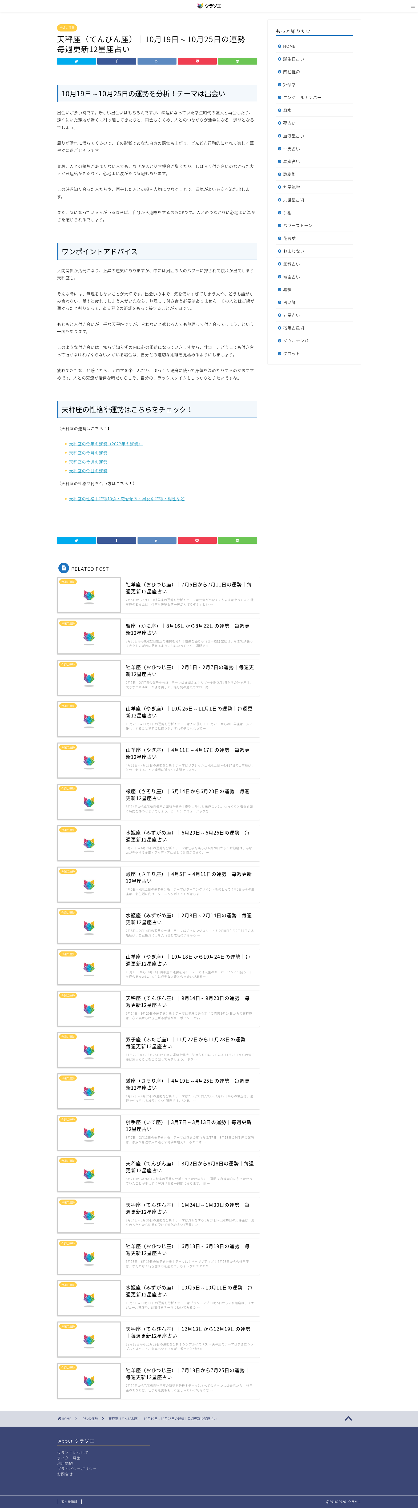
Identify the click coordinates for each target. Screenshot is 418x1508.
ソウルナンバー (298, 341)
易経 (287, 289)
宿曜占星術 (293, 328)
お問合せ (65, 1474)
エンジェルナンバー (302, 97)
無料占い (291, 264)
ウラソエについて (73, 1452)
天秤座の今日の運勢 (88, 470)
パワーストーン (297, 225)
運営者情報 (69, 1501)
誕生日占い (293, 59)
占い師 (289, 302)
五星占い (291, 315)
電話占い (291, 276)
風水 (287, 110)
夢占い (289, 123)
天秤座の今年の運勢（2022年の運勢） (106, 444)
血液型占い (293, 136)
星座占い (291, 161)
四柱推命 (291, 72)
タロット (291, 353)
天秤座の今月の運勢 (88, 453)
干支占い (291, 148)
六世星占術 (293, 200)
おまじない (293, 251)
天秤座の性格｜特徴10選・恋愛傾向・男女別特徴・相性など (127, 498)
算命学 (289, 84)
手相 (287, 212)
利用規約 (65, 1463)
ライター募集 (69, 1458)
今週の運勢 (67, 28)
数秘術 (289, 174)
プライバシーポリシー (77, 1468)
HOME (289, 46)
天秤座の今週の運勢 (88, 462)
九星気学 (291, 187)
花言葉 (289, 238)
